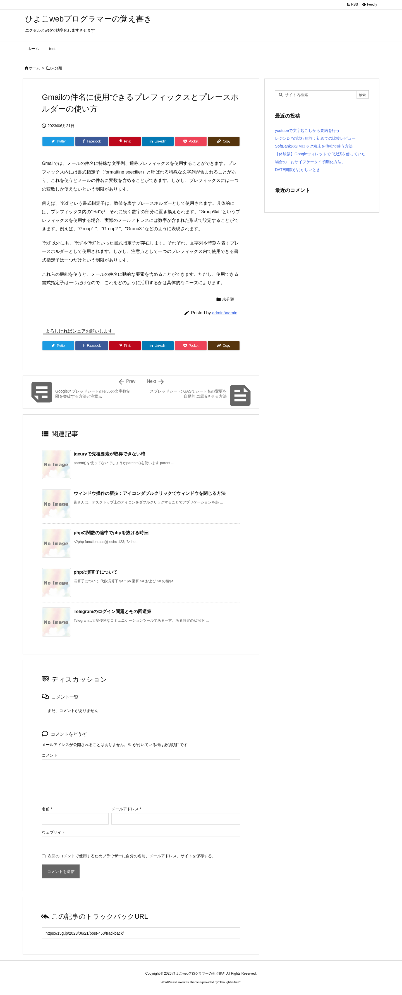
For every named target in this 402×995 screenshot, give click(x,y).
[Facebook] (91, 141)
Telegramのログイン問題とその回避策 (112, 611)
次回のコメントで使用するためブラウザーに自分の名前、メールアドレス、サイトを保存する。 (132, 856)
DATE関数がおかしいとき (297, 169)
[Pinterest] (125, 141)
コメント (50, 755)
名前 (47, 809)
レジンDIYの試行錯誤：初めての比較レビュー (315, 138)
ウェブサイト (53, 832)
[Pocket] (191, 141)
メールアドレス (126, 809)
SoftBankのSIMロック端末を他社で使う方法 (314, 146)
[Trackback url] (141, 933)
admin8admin (224, 312)
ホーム (34, 68)
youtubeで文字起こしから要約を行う (307, 130)
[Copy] (224, 141)
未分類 (56, 68)
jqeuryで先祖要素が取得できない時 (109, 454)
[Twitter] (58, 141)
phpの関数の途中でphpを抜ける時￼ (111, 532)
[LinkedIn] (158, 141)
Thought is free (229, 982)
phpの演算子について (96, 572)
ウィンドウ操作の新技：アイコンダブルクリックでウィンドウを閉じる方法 (150, 493)
